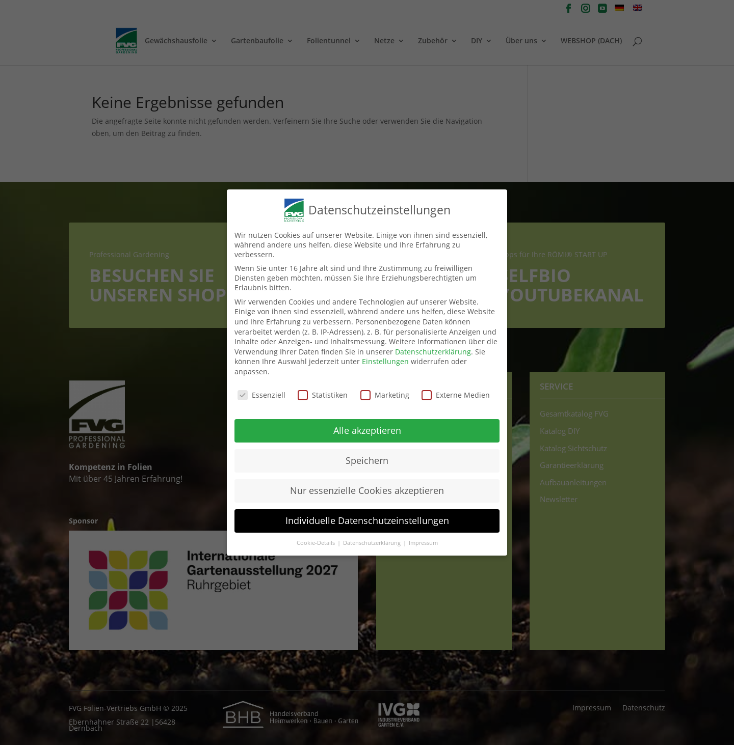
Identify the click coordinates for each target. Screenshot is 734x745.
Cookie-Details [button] (316, 540)
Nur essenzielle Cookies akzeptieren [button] (367, 488)
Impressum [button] (423, 540)
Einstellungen (385, 359)
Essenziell (261, 392)
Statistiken (323, 392)
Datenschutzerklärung (433, 348)
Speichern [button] (367, 458)
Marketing (384, 392)
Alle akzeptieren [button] (367, 428)
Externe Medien (456, 392)
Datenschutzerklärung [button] (372, 540)
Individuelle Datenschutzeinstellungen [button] (367, 518)
